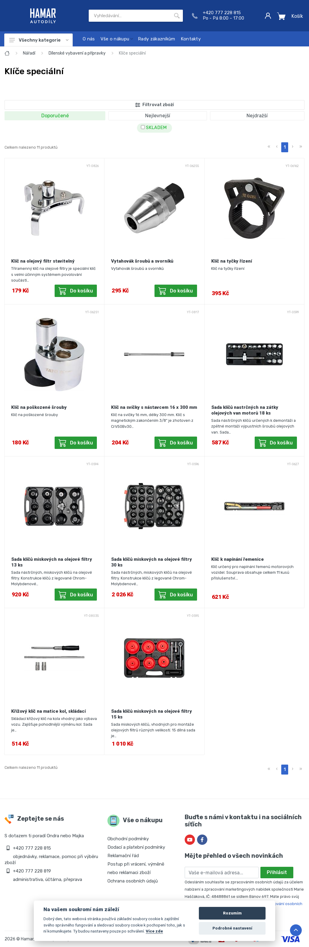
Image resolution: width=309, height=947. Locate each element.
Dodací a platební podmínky (136, 847)
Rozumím (232, 913)
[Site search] (130, 16)
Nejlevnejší (157, 115)
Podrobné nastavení (232, 928)
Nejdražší (257, 115)
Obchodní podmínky (128, 838)
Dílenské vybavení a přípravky (77, 53)
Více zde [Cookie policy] (154, 931)
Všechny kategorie (38, 40)
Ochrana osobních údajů (132, 881)
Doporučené (55, 115)
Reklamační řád (123, 855)
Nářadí (29, 53)
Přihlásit (277, 872)
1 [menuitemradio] (285, 147)
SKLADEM (154, 127)
